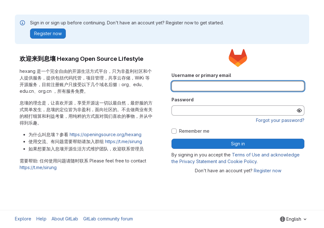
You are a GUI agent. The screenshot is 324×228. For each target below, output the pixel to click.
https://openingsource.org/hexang (105, 134)
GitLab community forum (108, 218)
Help (41, 218)
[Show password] (299, 110)
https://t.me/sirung (123, 141)
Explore (23, 218)
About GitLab (65, 218)
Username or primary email (201, 75)
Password (182, 99)
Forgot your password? (280, 120)
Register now (267, 170)
